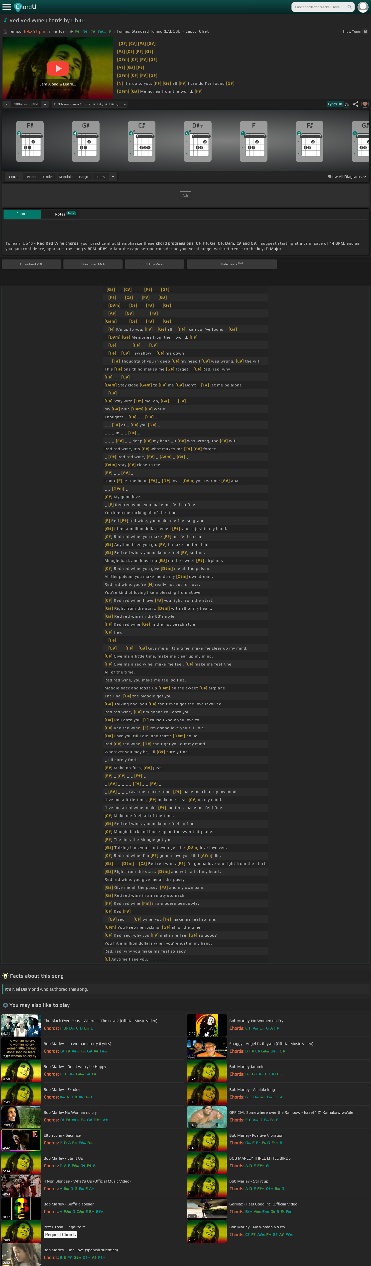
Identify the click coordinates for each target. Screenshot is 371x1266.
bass (101, 177)
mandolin (66, 177)
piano (31, 177)
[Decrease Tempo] (6, 104)
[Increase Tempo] (45, 104)
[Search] (349, 7)
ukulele (48, 177)
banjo (83, 177)
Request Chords (60, 1234)
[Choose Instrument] (113, 176)
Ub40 (78, 20)
